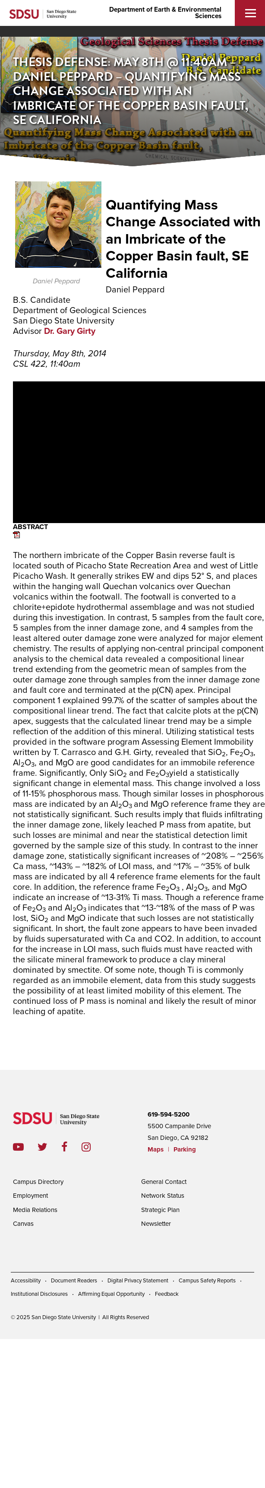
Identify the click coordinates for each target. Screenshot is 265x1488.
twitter (49, 1147)
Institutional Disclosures (39, 1294)
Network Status (162, 1195)
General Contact (163, 1182)
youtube (18, 1147)
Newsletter (156, 1224)
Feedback (167, 1294)
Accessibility (26, 1280)
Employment (30, 1195)
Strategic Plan (160, 1210)
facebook (71, 1147)
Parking (185, 1149)
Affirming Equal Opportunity (111, 1294)
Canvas (23, 1224)
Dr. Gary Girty (69, 331)
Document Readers (74, 1280)
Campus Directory (38, 1182)
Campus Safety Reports (207, 1280)
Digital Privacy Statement (137, 1280)
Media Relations (35, 1210)
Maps (156, 1149)
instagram (93, 1147)
